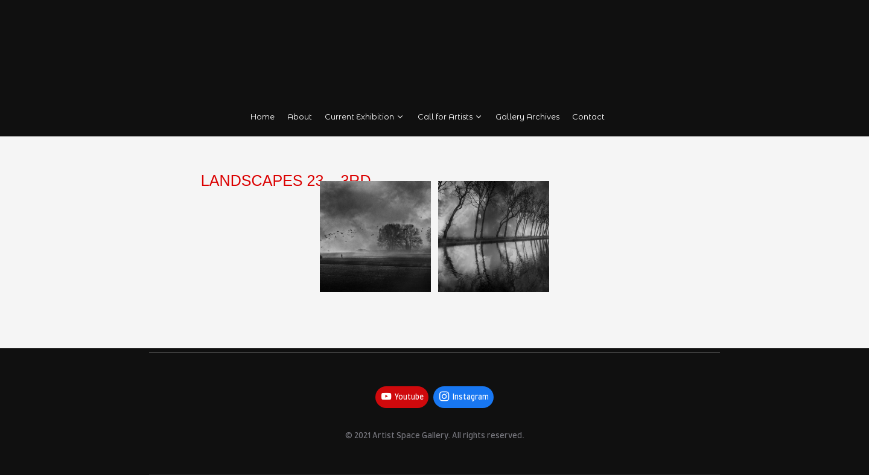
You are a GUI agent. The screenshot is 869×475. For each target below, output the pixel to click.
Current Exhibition (365, 116)
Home (262, 116)
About (299, 116)
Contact (589, 116)
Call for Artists (450, 116)
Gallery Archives (528, 116)
